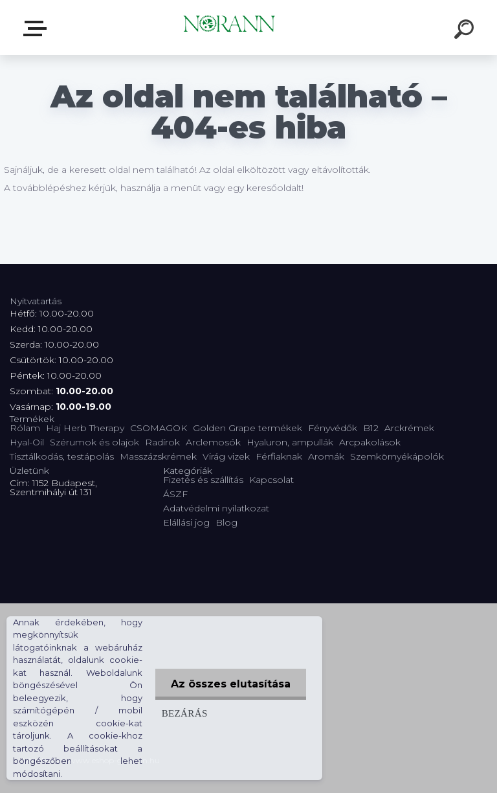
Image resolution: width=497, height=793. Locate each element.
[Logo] (229, 27)
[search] (466, 31)
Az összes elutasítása (230, 684)
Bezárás (183, 713)
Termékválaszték (37, 28)
